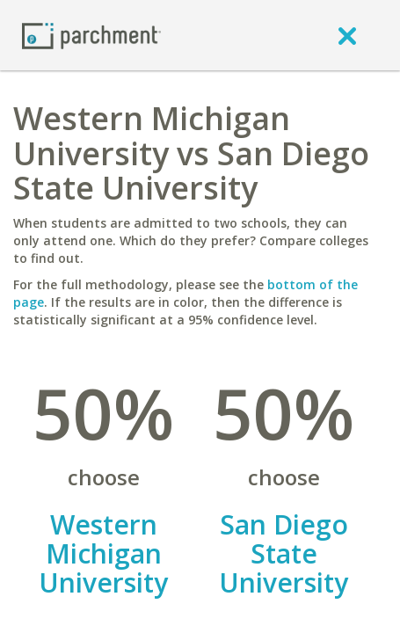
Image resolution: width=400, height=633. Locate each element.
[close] (347, 35)
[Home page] (91, 34)
